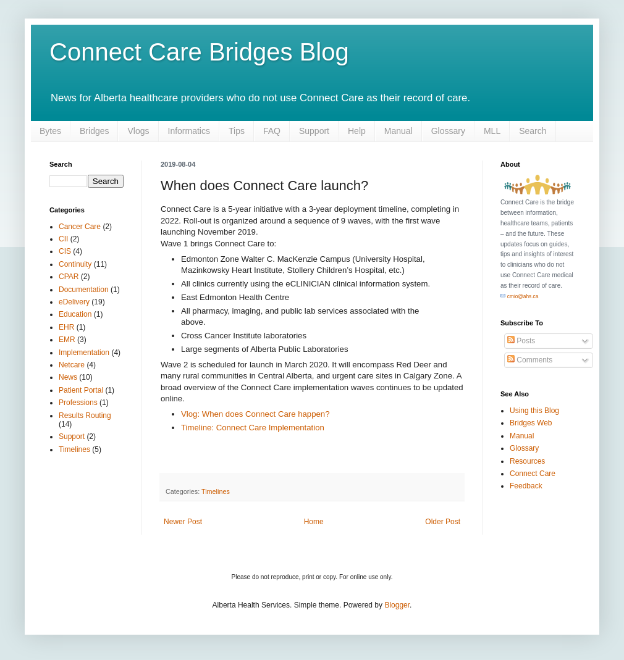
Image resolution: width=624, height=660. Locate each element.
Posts (521, 340)
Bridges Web (531, 423)
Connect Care (532, 473)
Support (314, 131)
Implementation (84, 352)
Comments (529, 360)
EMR (67, 339)
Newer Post (183, 521)
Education (75, 314)
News (68, 377)
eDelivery (74, 302)
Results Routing (85, 415)
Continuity (75, 264)
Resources (527, 461)
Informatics (189, 131)
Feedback (526, 486)
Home (314, 521)
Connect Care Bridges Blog (199, 51)
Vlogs (138, 131)
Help (357, 131)
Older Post (442, 521)
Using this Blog (534, 410)
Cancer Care (80, 226)
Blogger (397, 605)
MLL (492, 131)
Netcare (72, 365)
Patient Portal (81, 390)
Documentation (84, 289)
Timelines (215, 491)
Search (532, 131)
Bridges (94, 131)
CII (63, 239)
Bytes (50, 131)
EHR (66, 327)
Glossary (448, 131)
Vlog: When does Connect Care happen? (255, 414)
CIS (65, 251)
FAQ (271, 131)
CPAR (68, 276)
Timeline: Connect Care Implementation (252, 427)
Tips (237, 131)
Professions (78, 402)
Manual (398, 131)
